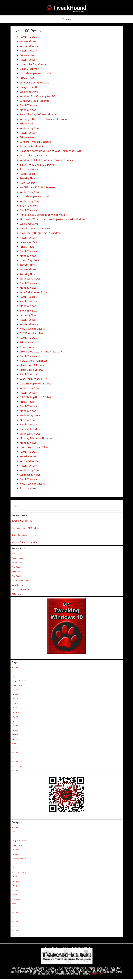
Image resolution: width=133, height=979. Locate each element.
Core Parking (27, 183)
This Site (15, 735)
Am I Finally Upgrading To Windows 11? (43, 233)
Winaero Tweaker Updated (35, 141)
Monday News (28, 110)
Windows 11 (16, 753)
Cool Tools (15, 690)
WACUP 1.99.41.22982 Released (38, 187)
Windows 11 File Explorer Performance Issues (46, 160)
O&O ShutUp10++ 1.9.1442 (35, 383)
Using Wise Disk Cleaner (33, 64)
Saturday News (28, 315)
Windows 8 (15, 762)
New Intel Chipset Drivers (35, 447)
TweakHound (67, 8)
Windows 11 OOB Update (34, 82)
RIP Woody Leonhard (32, 333)
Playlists (15, 717)
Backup (14, 672)
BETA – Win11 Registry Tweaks (37, 164)
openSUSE (15, 712)
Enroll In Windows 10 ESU (35, 228)
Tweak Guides (17, 899)
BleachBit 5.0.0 (28, 310)
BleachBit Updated (31, 429)
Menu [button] (68, 19)
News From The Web (19, 872)
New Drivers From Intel (33, 360)
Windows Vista (17, 766)
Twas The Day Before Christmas (38, 114)
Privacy (14, 721)
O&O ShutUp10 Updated (34, 196)
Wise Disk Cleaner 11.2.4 (34, 292)
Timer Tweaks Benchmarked (25, 535)
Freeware (15, 694)
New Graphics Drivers (32, 328)
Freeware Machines (19, 859)
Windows (15, 908)
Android (15, 667)
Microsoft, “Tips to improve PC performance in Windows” (53, 219)
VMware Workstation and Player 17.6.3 (42, 351)
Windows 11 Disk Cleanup (34, 100)
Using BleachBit (29, 87)
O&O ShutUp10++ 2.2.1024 (35, 73)
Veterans (15, 744)
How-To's (15, 699)
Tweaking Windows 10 (22, 520)
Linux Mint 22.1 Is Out (32, 369)
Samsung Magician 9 (31, 146)
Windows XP (16, 771)
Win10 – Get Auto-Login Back (25, 542)
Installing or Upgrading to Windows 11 (42, 214)
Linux (14, 703)
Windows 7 (15, 757)
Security (15, 726)
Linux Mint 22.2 (28, 242)
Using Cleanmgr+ (30, 68)
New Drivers (27, 347)
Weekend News (29, 41)
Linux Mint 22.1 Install (32, 365)
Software (15, 730)
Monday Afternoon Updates (36, 438)
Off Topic (15, 708)
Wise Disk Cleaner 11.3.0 (34, 155)
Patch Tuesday (28, 37)
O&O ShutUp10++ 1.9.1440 (35, 397)
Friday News (27, 55)
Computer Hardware (19, 681)
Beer (13, 676)
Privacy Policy (96, 973)
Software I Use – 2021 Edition (25, 528)
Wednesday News (30, 128)
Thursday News (29, 169)
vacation (15, 739)
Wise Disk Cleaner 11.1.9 (34, 379)
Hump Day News (29, 260)
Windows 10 (16, 748)
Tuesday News (28, 178)
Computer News (17, 685)
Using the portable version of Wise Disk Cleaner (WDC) (51, 151)
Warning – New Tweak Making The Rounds (44, 119)
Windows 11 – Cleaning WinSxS (37, 96)
